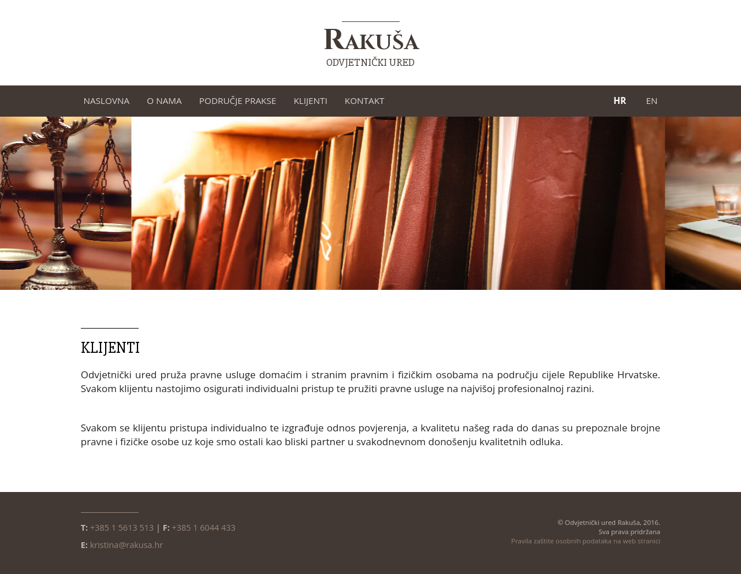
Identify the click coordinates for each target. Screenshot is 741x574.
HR (619, 100)
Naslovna (107, 100)
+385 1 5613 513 (122, 527)
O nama (164, 100)
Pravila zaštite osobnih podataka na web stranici (585, 540)
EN (651, 100)
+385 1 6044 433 (204, 527)
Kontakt (365, 100)
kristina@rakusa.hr (126, 544)
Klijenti (310, 100)
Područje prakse (238, 100)
